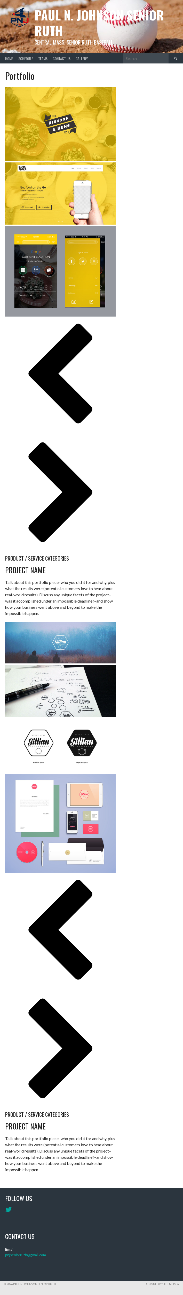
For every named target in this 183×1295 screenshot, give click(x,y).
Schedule (25, 58)
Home (9, 58)
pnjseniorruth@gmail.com (25, 1255)
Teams (42, 58)
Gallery (82, 58)
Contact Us (61, 58)
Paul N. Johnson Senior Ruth (99, 23)
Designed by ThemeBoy (162, 1284)
